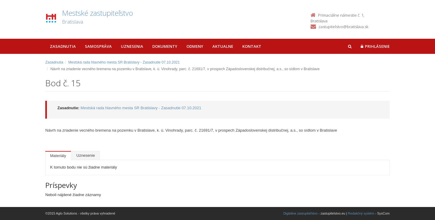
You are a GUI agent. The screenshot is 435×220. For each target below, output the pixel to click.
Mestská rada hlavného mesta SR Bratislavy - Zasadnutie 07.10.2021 (124, 62)
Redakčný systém (361, 213)
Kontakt (251, 46)
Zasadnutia (63, 46)
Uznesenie (85, 155)
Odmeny (194, 46)
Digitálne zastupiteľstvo (300, 213)
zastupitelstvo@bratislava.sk (343, 26)
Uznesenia (132, 46)
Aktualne (222, 46)
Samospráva (98, 46)
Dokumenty (164, 46)
